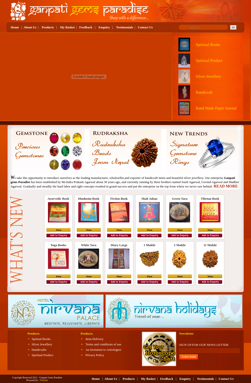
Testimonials (124, 27)
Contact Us (145, 27)
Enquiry (104, 27)
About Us (29, 27)
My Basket (67, 27)
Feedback (85, 27)
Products (48, 27)
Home (15, 27)
